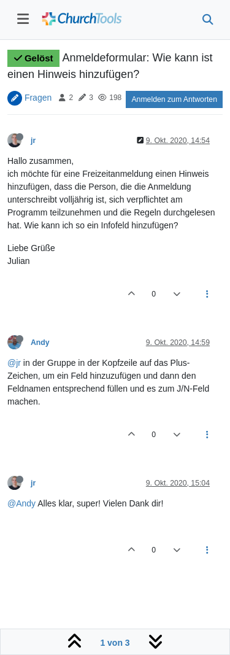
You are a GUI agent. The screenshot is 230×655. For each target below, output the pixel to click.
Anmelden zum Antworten (174, 99)
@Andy (21, 503)
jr (33, 140)
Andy (40, 342)
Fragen (38, 97)
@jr (14, 363)
